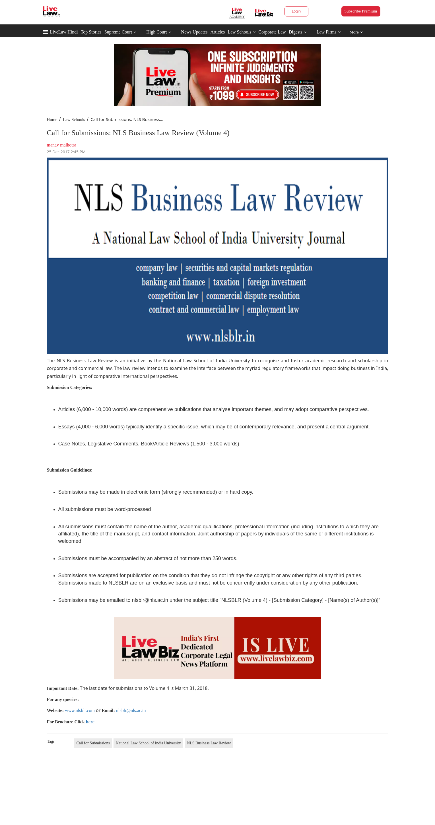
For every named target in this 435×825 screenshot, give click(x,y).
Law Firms (329, 32)
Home (52, 119)
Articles (217, 32)
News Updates (194, 32)
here (90, 721)
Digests (295, 32)
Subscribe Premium (361, 11)
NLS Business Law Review (209, 743)
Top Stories (91, 32)
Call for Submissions (93, 743)
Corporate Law (272, 32)
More (356, 32)
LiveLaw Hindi (64, 32)
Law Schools (241, 32)
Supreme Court (118, 32)
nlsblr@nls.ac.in (131, 710)
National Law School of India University (148, 743)
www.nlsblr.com (80, 710)
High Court (156, 32)
